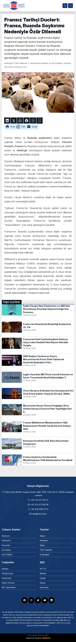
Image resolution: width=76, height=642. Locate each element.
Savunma (6, 540)
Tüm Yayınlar (46, 550)
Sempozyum (7, 573)
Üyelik (43, 578)
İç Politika (6, 550)
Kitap (42, 545)
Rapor (43, 536)
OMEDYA (46, 638)
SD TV (43, 569)
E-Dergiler (44, 554)
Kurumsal (44, 587)
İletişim (43, 573)
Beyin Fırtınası (8, 583)
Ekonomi (6, 536)
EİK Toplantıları (9, 587)
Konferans (6, 578)
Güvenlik (6, 545)
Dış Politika (7, 554)
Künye (43, 583)
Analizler (44, 540)
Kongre (5, 569)
